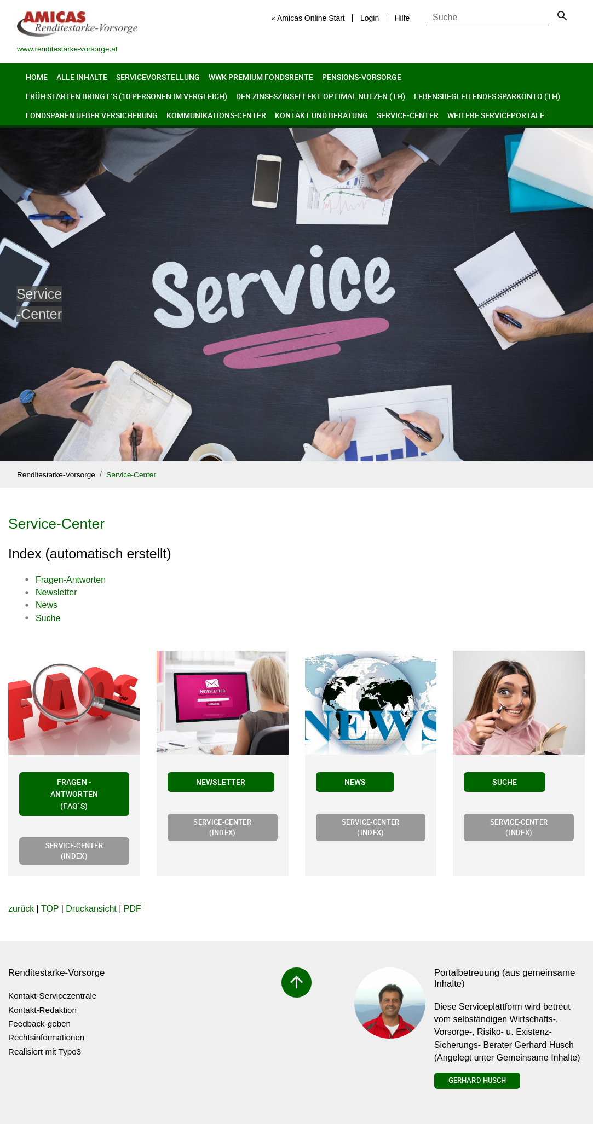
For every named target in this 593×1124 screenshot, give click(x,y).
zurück (21, 908)
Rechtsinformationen (46, 1037)
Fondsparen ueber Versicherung (92, 115)
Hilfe (402, 18)
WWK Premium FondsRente (261, 77)
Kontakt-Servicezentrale (52, 995)
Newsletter (221, 782)
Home (37, 77)
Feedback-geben (39, 1023)
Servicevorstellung (158, 77)
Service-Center (408, 115)
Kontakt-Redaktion (42, 1010)
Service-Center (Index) (74, 851)
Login (369, 18)
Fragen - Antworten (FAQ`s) (74, 793)
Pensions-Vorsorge (361, 77)
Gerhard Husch (477, 1080)
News (355, 782)
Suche (504, 782)
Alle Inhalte (81, 77)
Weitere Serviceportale (495, 115)
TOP (50, 908)
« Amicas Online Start (308, 18)
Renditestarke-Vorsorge (56, 475)
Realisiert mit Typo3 (44, 1051)
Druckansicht (91, 908)
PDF (132, 908)
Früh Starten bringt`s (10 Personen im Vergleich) (126, 96)
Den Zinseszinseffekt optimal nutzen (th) (320, 96)
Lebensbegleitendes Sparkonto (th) (487, 96)
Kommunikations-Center (216, 115)
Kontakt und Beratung (321, 115)
